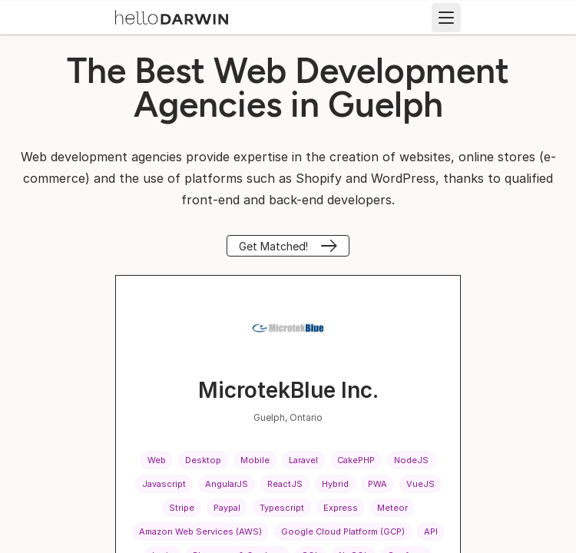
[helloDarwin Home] (171, 16)
